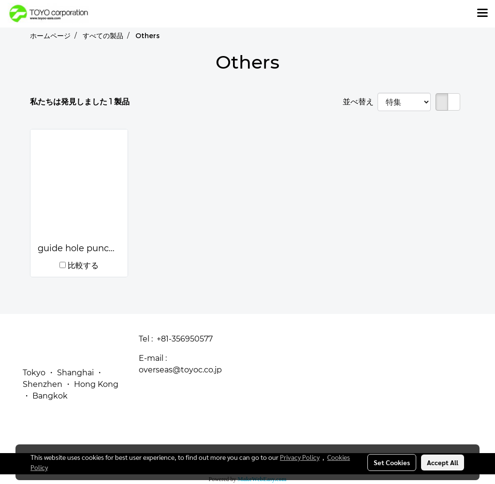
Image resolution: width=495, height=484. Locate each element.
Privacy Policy (300, 457)
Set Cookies (392, 462)
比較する (83, 265)
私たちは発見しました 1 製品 (80, 101)
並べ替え (360, 101)
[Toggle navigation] (482, 13)
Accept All (442, 462)
